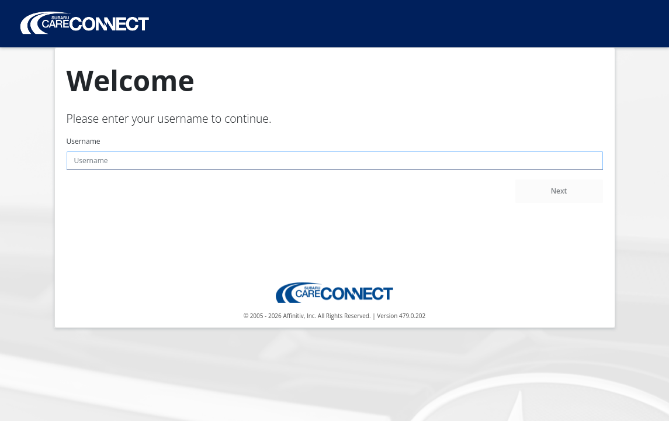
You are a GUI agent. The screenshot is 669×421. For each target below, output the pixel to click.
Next (559, 191)
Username (83, 141)
